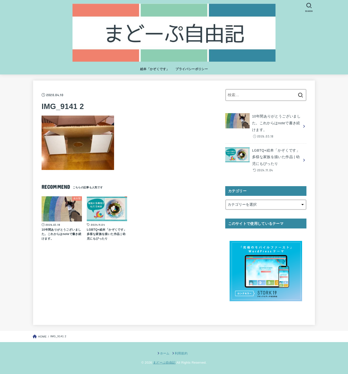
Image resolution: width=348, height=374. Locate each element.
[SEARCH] (308, 7)
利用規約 (181, 353)
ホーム (165, 353)
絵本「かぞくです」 (154, 69)
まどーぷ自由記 (164, 362)
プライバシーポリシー (191, 69)
